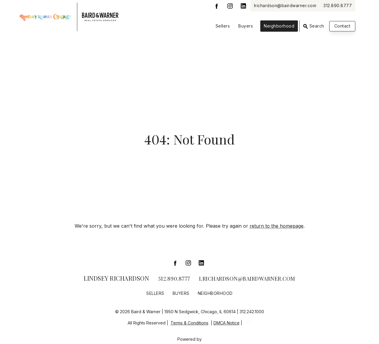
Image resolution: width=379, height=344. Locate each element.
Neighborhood (279, 25)
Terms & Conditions (189, 322)
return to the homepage (276, 226)
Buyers (245, 25)
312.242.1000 (252, 311)
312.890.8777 (337, 5)
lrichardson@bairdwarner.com (285, 5)
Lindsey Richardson (116, 278)
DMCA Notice (226, 322)
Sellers (223, 25)
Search (313, 26)
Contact (342, 25)
